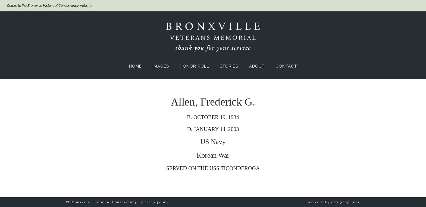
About (257, 66)
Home (135, 66)
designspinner (345, 202)
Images (161, 66)
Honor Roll (194, 66)
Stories (229, 66)
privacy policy (155, 202)
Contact (286, 66)
